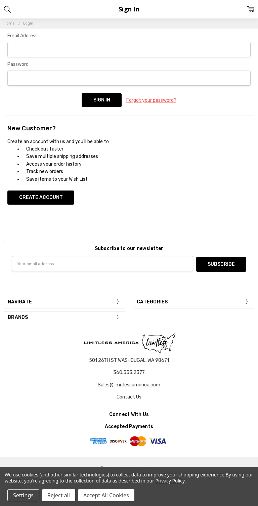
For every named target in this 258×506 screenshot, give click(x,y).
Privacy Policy (169, 480)
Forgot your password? (151, 100)
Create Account (41, 197)
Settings (23, 495)
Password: (18, 64)
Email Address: (23, 36)
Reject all (58, 495)
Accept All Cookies (106, 495)
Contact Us (129, 395)
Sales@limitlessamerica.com (129, 383)
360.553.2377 (129, 371)
